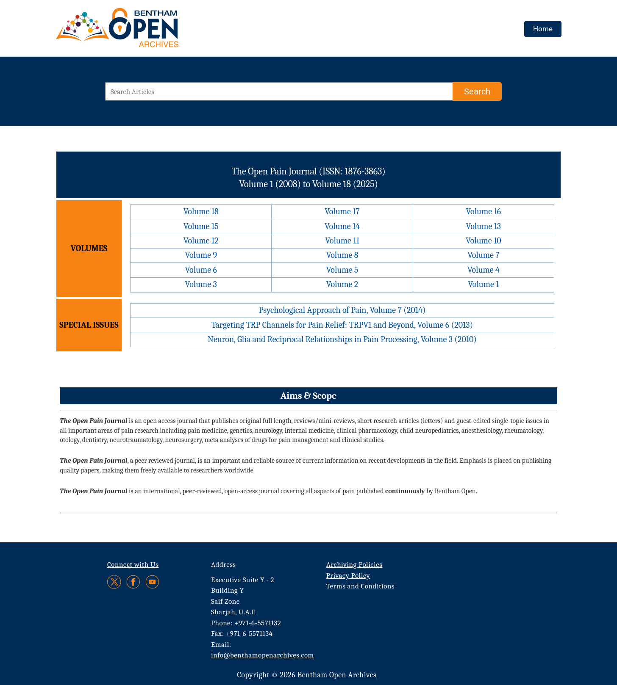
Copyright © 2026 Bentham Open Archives (306, 675)
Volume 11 (342, 241)
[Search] (477, 91)
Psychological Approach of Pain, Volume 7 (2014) (342, 310)
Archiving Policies (354, 565)
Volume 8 (342, 255)
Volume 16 (483, 211)
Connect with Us (132, 565)
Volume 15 (201, 226)
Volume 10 (483, 241)
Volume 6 (201, 270)
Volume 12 (201, 241)
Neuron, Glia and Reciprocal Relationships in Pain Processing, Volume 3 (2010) (342, 339)
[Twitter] (114, 582)
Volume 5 (342, 270)
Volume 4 (483, 270)
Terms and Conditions (360, 586)
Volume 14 (342, 226)
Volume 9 (201, 255)
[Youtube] (152, 582)
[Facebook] (133, 582)
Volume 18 (201, 211)
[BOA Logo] (142, 31)
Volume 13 (483, 226)
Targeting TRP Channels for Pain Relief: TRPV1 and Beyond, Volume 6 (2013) (342, 325)
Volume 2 (342, 284)
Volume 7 (483, 255)
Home (543, 29)
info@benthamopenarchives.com (262, 655)
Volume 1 (483, 284)
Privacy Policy (348, 576)
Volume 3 (201, 284)
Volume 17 (342, 211)
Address (223, 565)
